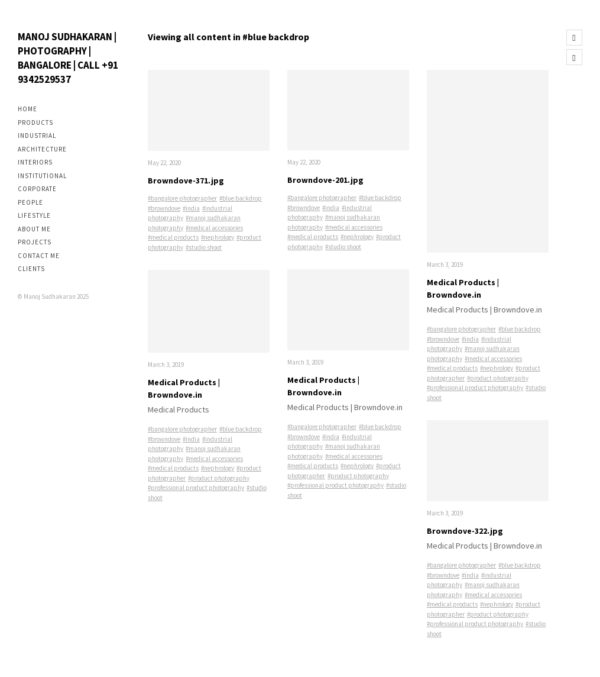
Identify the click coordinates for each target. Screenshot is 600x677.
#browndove (164, 208)
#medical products (173, 237)
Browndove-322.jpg (465, 531)
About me (34, 229)
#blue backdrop (240, 198)
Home (27, 109)
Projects (34, 242)
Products (35, 122)
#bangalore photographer (182, 198)
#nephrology (217, 237)
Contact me (39, 256)
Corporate (37, 189)
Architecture (42, 149)
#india (191, 208)
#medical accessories (214, 228)
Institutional (42, 176)
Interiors (35, 162)
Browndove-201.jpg (325, 180)
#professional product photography (196, 487)
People (30, 202)
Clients (31, 269)
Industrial (37, 135)
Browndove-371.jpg (186, 180)
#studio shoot (204, 247)
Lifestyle (34, 215)
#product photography (218, 478)
